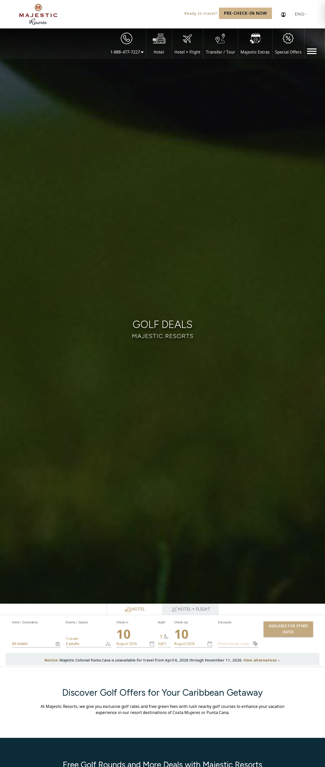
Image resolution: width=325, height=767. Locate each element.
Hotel (159, 52)
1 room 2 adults (84, 638)
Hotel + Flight (187, 52)
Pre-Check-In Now (245, 13)
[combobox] (88, 636)
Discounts (225, 622)
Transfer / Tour (220, 52)
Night (161, 622)
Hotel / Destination (25, 622)
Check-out (181, 622)
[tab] (134, 609)
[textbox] (36, 644)
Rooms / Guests (77, 622)
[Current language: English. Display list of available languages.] (299, 14)
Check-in (122, 622)
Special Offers (288, 52)
